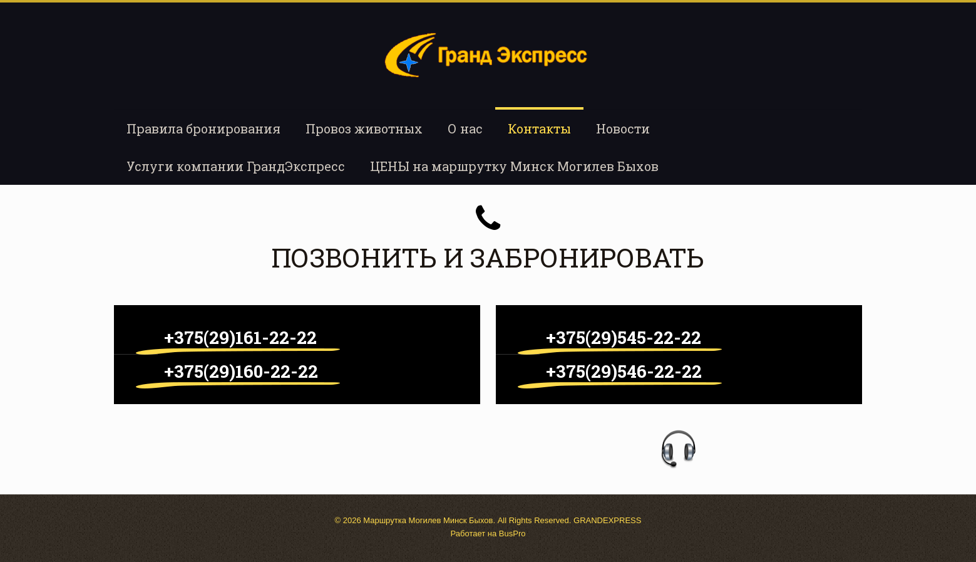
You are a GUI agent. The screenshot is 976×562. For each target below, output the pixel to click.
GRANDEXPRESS (607, 520)
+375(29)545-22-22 (623, 337)
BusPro (512, 533)
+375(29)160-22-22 (241, 371)
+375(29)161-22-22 (240, 337)
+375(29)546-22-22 (624, 371)
